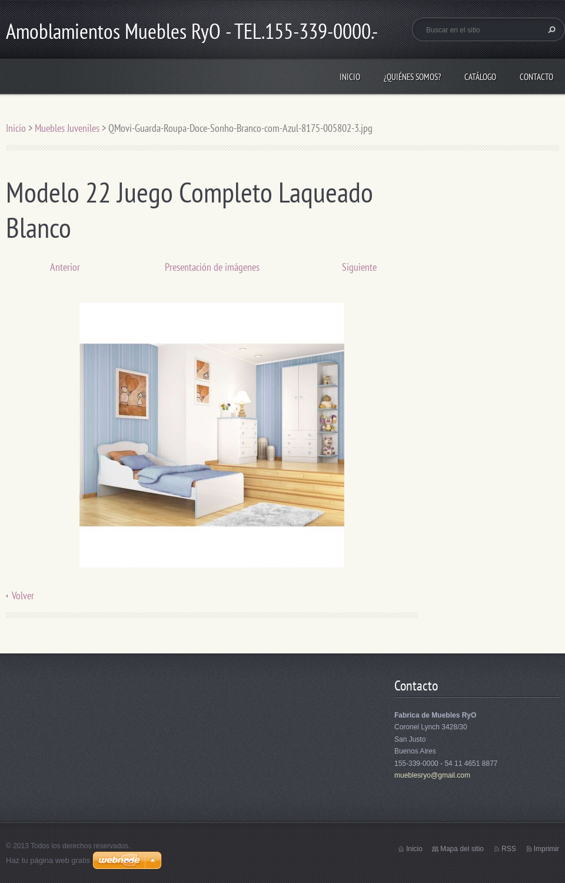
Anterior (65, 267)
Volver (23, 595)
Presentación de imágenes (212, 267)
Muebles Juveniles (67, 128)
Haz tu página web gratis (48, 860)
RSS (508, 849)
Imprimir (546, 849)
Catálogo (480, 76)
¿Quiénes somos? (412, 76)
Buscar (550, 29)
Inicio (350, 76)
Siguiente (359, 267)
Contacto (536, 76)
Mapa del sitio (462, 849)
